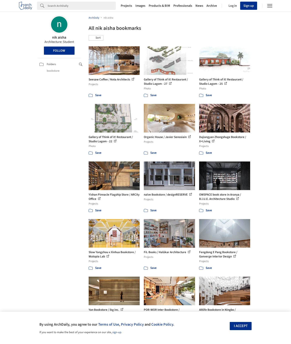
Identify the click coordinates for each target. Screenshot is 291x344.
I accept (241, 325)
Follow (59, 50)
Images (140, 5)
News (199, 5)
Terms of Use (108, 324)
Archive (211, 5)
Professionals (182, 5)
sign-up (116, 332)
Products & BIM (159, 5)
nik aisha (59, 37)
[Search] (82, 6)
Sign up (248, 5)
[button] (96, 38)
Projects (126, 5)
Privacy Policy (132, 324)
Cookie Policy (162, 324)
